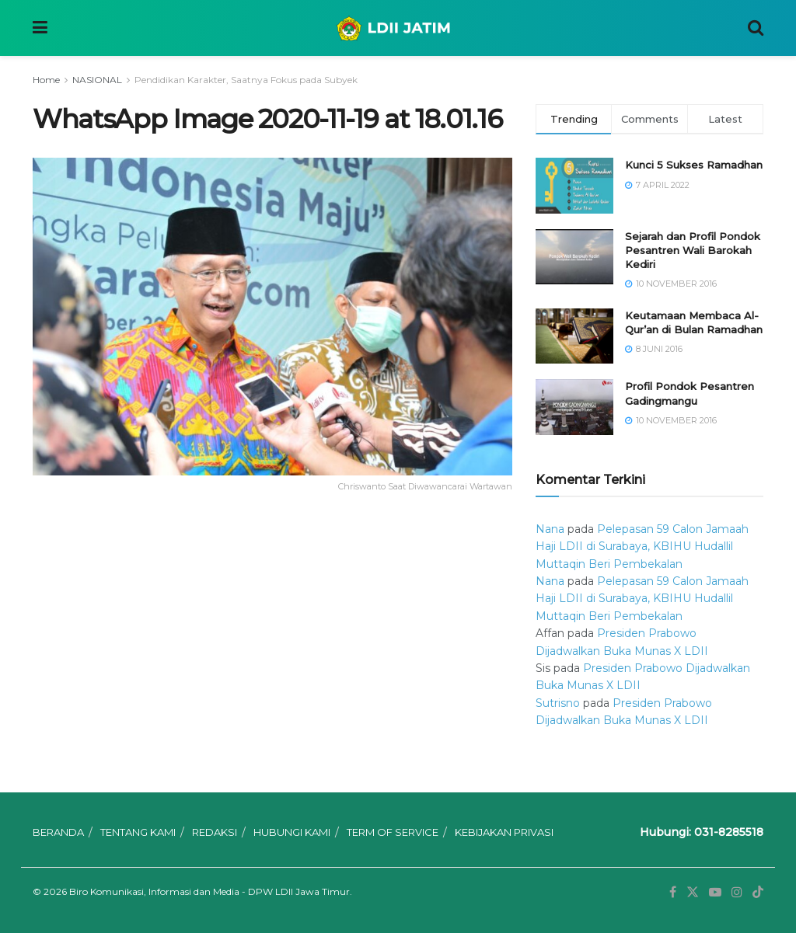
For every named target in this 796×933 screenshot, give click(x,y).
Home (46, 79)
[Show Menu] (40, 28)
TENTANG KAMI (138, 832)
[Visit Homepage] (397, 28)
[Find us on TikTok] (757, 892)
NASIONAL (97, 79)
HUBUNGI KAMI (291, 832)
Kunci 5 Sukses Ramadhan (694, 164)
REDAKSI (214, 832)
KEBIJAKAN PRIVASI (504, 832)
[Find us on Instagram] (736, 892)
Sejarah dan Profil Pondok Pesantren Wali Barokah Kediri (692, 250)
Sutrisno (558, 703)
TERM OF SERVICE (392, 832)
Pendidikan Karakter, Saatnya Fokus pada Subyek (246, 79)
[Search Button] (755, 28)
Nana (550, 529)
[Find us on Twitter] (692, 892)
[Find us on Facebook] (672, 892)
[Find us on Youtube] (715, 892)
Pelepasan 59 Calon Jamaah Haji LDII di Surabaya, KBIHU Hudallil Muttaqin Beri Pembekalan (642, 546)
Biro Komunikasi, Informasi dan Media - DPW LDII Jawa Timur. (210, 891)
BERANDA (58, 832)
